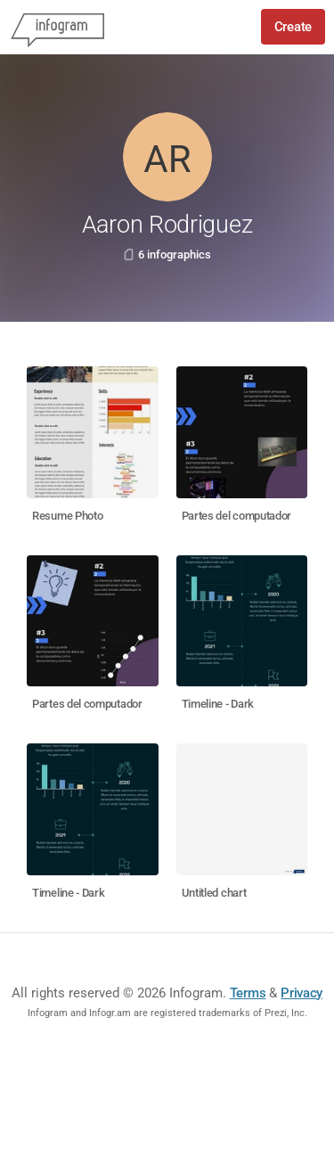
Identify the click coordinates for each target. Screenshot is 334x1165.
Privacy (301, 993)
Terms (248, 993)
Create (293, 27)
